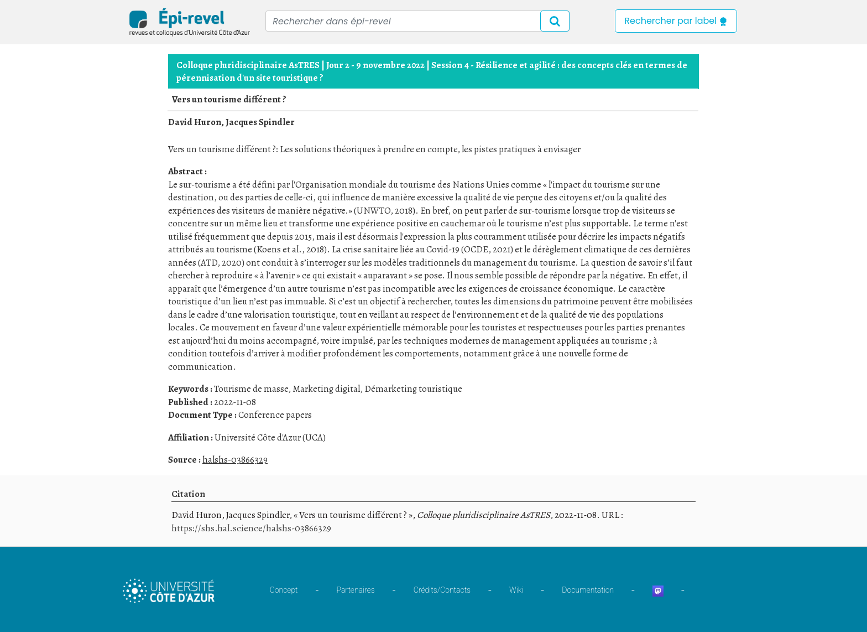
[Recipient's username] (417, 21)
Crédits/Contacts (442, 590)
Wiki (516, 590)
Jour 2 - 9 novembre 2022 (375, 65)
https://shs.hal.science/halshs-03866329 (251, 528)
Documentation (588, 590)
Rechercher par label (676, 20)
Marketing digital (326, 388)
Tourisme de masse (251, 388)
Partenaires (356, 590)
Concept (284, 590)
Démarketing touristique (413, 388)
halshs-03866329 (235, 459)
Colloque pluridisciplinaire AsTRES (248, 65)
